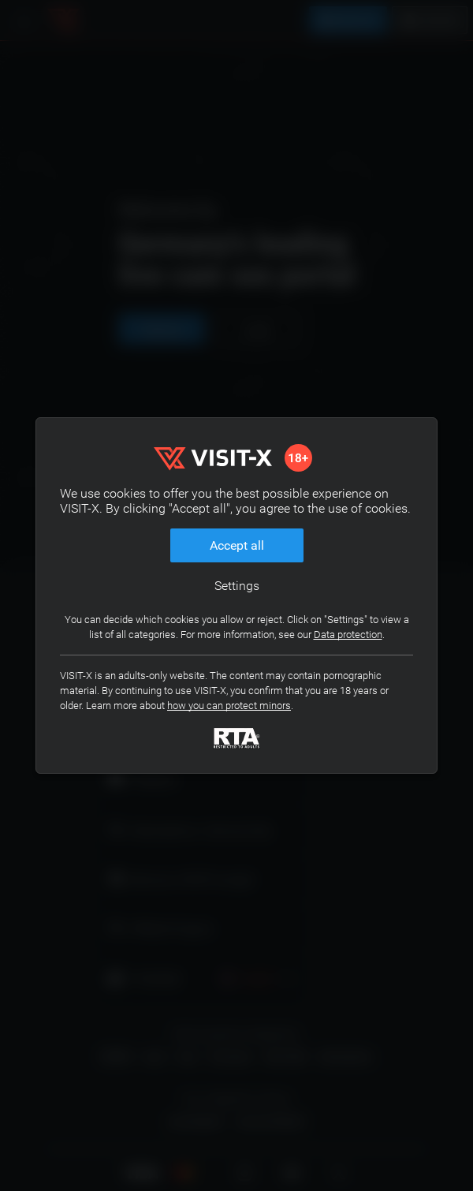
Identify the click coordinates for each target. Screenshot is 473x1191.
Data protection (348, 634)
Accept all (237, 545)
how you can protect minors (229, 705)
